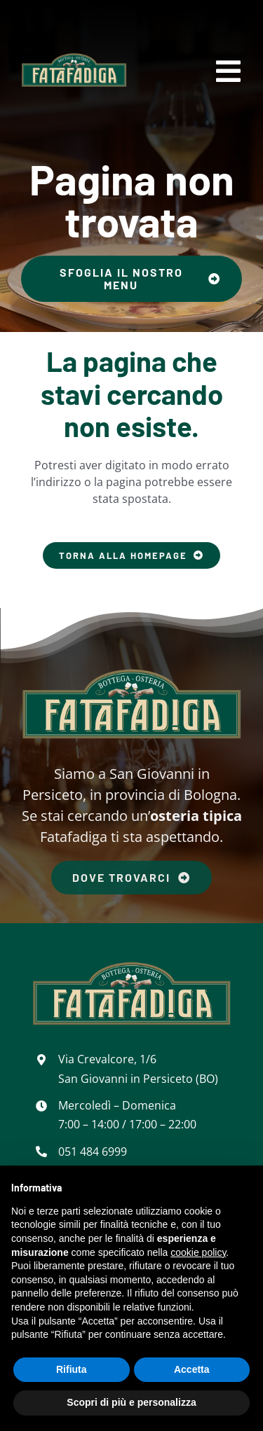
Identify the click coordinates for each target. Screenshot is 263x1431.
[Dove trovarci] (131, 875)
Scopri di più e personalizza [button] (131, 1402)
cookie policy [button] (198, 1252)
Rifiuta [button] (71, 1369)
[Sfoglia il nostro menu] (131, 279)
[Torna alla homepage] (131, 555)
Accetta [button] (192, 1369)
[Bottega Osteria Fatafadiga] (74, 56)
